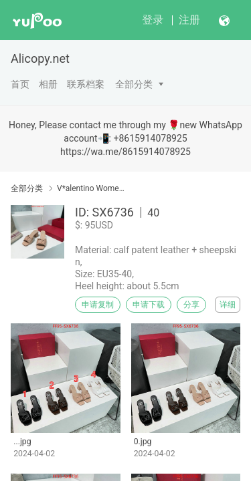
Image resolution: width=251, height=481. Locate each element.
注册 (189, 19)
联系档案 (85, 84)
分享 (191, 304)
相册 (48, 84)
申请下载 (149, 304)
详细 (228, 304)
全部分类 (134, 84)
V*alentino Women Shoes (92, 188)
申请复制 (98, 304)
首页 (20, 84)
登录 (152, 19)
